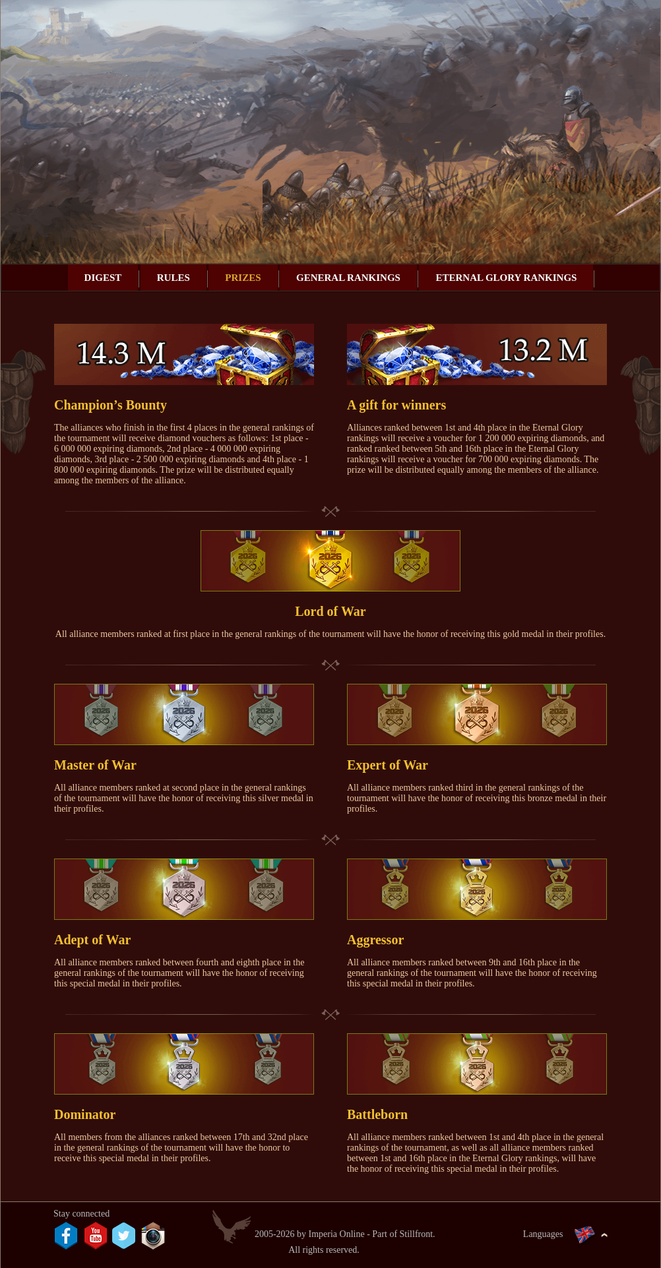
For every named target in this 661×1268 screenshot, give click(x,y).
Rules (173, 277)
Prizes (243, 277)
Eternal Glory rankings (506, 277)
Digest (103, 277)
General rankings (348, 277)
